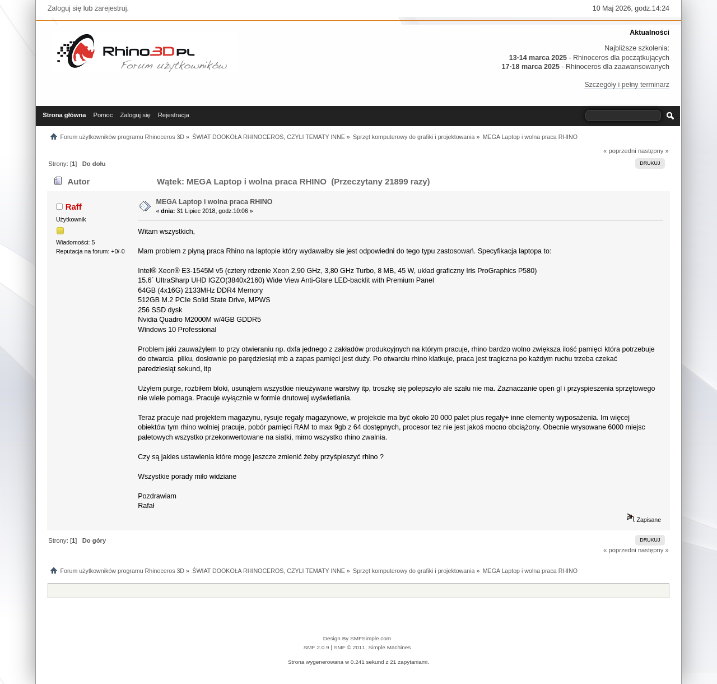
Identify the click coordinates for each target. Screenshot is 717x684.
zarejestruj (111, 8)
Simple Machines (389, 647)
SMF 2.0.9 (316, 647)
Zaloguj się (64, 8)
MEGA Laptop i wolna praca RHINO (214, 202)
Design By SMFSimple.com (357, 638)
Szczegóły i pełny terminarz (626, 85)
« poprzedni (619, 150)
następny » (653, 150)
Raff (74, 206)
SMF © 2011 (349, 647)
